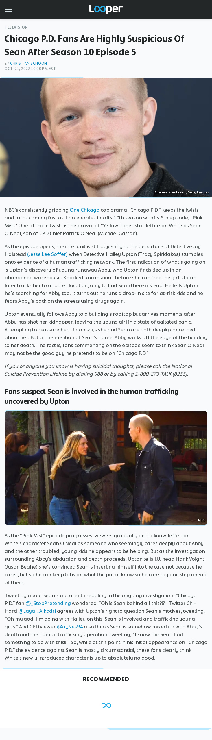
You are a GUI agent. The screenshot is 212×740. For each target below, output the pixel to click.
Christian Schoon (28, 63)
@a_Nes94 (70, 626)
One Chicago (84, 209)
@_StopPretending (48, 603)
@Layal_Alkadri (37, 611)
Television (16, 27)
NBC (201, 520)
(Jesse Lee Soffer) (47, 254)
